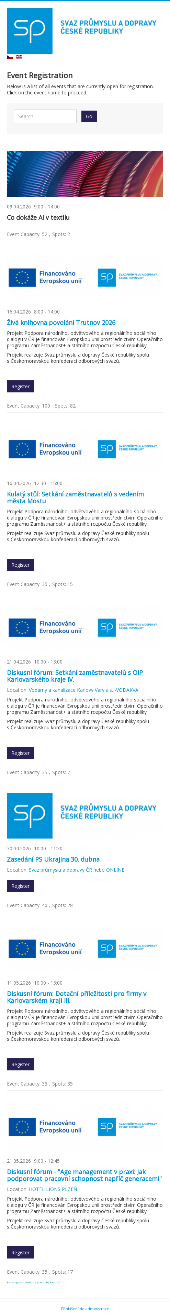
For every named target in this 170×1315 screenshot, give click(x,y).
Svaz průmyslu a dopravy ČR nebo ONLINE (76, 869)
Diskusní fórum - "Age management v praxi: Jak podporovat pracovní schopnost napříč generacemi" (84, 1175)
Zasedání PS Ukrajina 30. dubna (53, 859)
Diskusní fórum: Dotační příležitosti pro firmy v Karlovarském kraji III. (76, 997)
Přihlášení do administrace (85, 1308)
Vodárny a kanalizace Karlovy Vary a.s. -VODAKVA (83, 690)
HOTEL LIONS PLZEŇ (53, 1189)
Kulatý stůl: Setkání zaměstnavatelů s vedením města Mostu (75, 497)
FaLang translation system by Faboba (33, 1282)
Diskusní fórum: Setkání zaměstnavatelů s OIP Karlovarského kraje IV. (75, 676)
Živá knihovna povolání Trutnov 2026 (61, 322)
